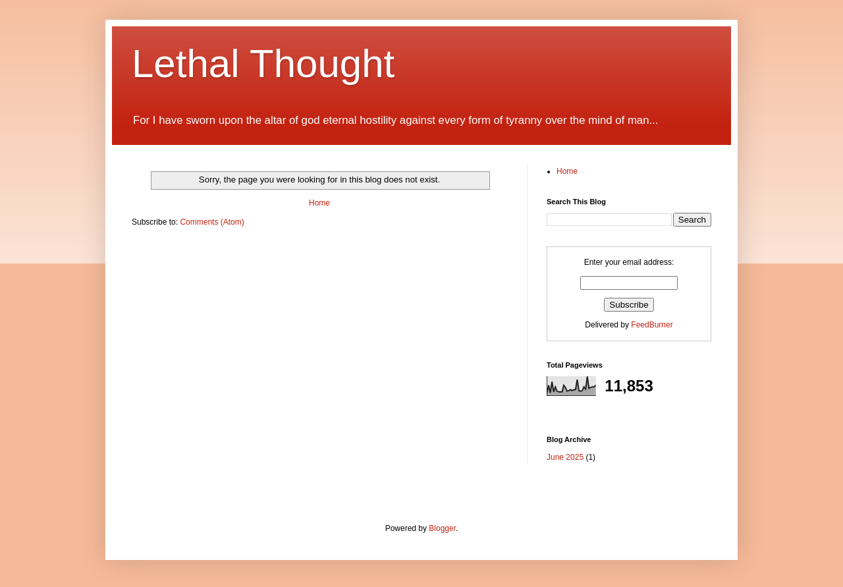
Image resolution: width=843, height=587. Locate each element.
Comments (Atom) (212, 222)
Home (319, 203)
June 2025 (565, 457)
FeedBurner (651, 324)
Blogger (442, 528)
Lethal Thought (263, 64)
